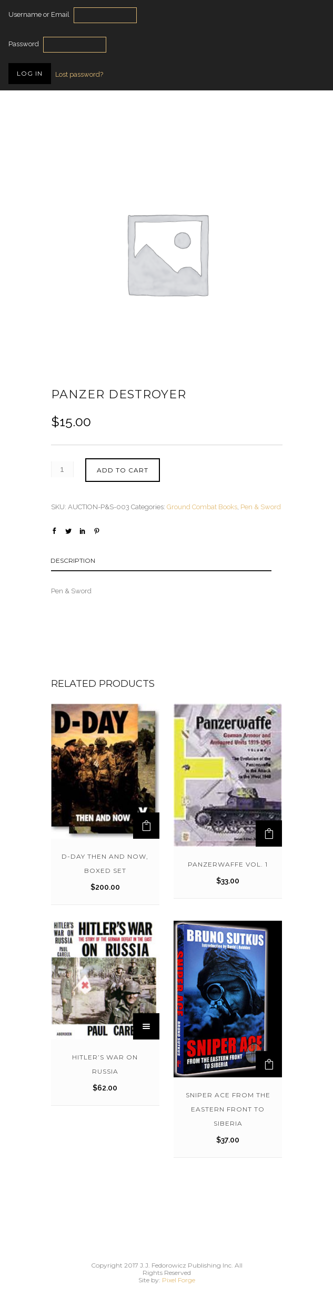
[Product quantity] (62, 469)
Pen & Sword (260, 507)
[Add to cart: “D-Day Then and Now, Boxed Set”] (146, 825)
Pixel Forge (178, 1280)
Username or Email (38, 14)
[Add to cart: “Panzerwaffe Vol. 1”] (269, 833)
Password (23, 44)
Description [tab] (73, 560)
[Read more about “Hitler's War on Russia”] (146, 1026)
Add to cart (122, 470)
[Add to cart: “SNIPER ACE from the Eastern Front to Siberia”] (269, 1064)
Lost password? (79, 74)
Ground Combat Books (202, 507)
